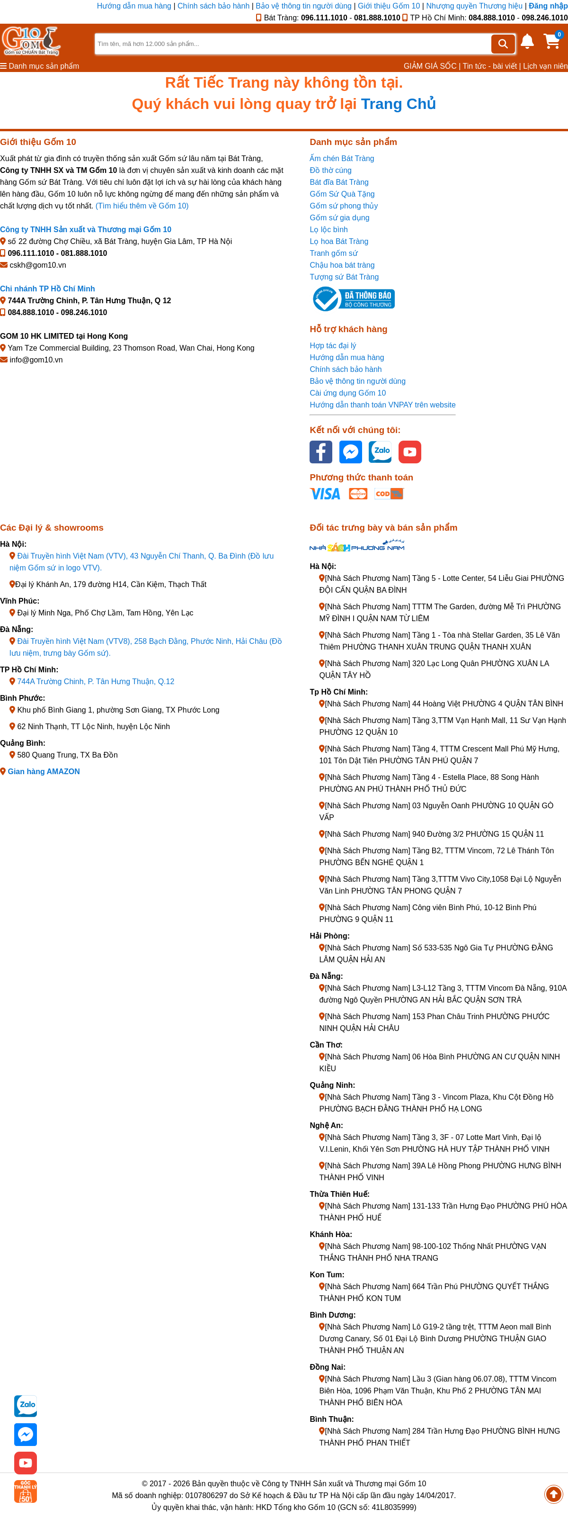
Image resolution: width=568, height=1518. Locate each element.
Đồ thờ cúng (330, 170)
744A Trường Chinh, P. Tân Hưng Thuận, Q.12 (95, 682)
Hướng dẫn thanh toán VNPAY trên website (382, 405)
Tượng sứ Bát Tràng (344, 277)
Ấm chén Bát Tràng (342, 158)
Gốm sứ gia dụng (339, 218)
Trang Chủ (398, 103)
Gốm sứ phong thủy (344, 206)
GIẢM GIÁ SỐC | (432, 66)
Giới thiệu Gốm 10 (390, 6)
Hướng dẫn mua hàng (135, 6)
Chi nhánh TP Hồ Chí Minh (47, 289)
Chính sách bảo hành (213, 6)
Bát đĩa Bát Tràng (339, 182)
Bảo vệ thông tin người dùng (304, 6)
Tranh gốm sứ (333, 253)
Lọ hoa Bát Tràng (339, 241)
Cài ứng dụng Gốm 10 (348, 393)
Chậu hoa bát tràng (342, 265)
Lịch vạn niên (545, 66)
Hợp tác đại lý (333, 346)
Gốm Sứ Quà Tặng (342, 194)
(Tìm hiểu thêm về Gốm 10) (142, 206)
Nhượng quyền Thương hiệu (474, 6)
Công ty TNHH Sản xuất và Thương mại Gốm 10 (85, 230)
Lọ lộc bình (328, 230)
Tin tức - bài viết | (492, 66)
